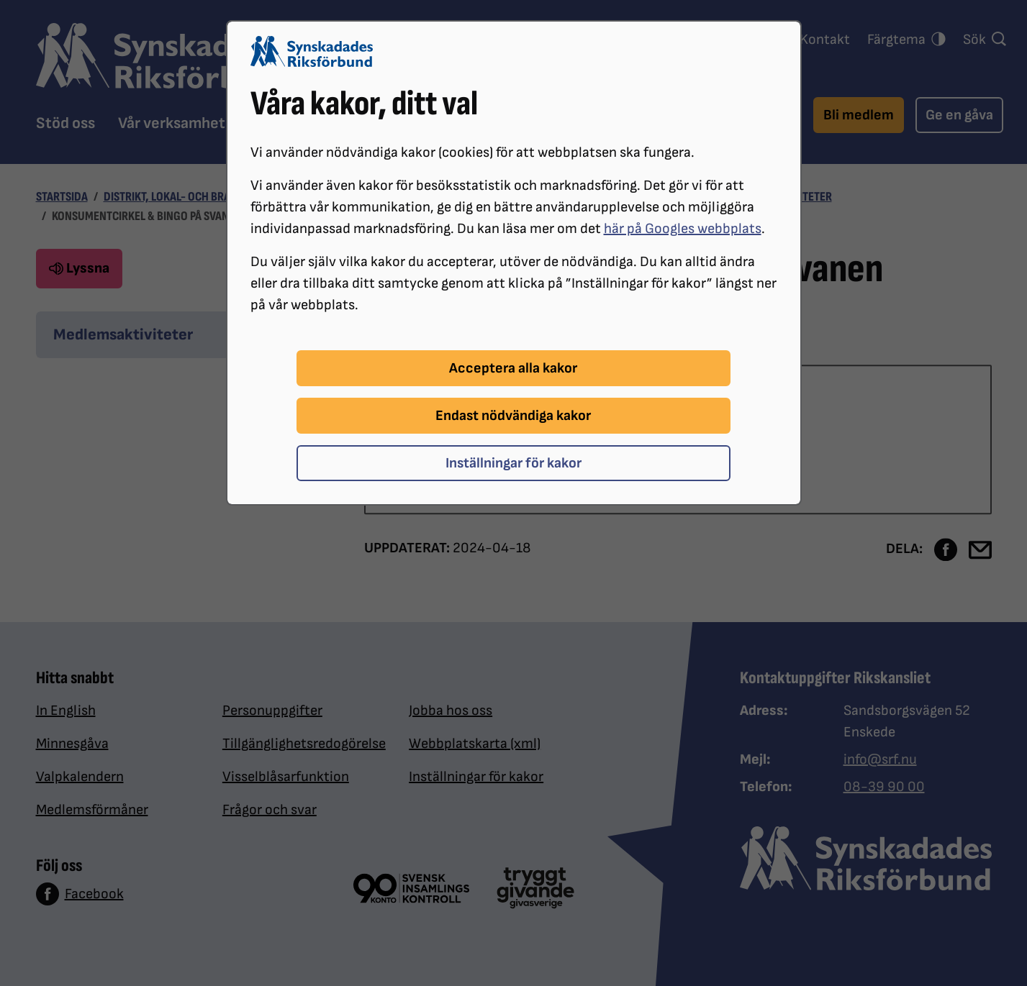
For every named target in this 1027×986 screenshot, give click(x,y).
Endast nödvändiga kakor (513, 415)
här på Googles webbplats (682, 228)
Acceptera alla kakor (513, 368)
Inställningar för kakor (513, 463)
